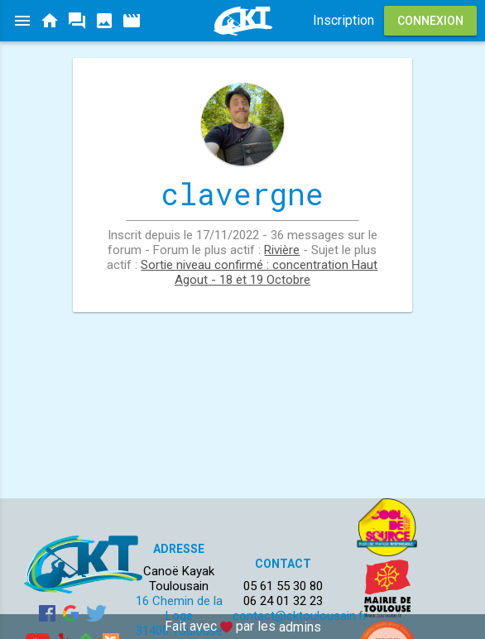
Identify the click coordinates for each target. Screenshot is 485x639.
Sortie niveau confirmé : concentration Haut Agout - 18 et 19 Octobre (259, 272)
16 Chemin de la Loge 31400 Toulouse (179, 615)
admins (300, 627)
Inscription (343, 20)
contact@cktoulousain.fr (300, 615)
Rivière (282, 250)
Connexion (430, 20)
